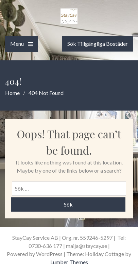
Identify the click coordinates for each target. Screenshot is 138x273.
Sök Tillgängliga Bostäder (97, 43)
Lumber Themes (69, 262)
